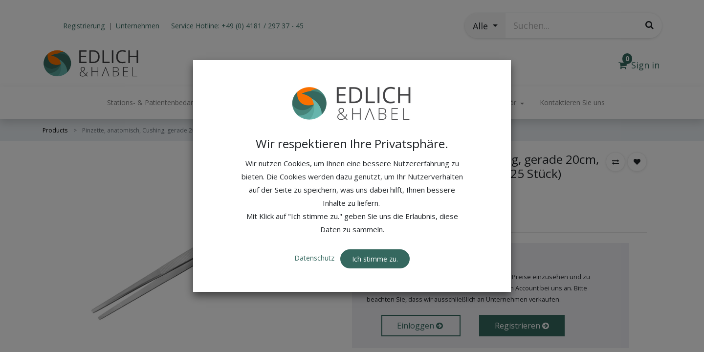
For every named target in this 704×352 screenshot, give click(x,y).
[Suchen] (649, 25)
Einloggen (421, 325)
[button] (485, 25)
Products (55, 130)
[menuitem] (572, 102)
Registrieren (522, 325)
